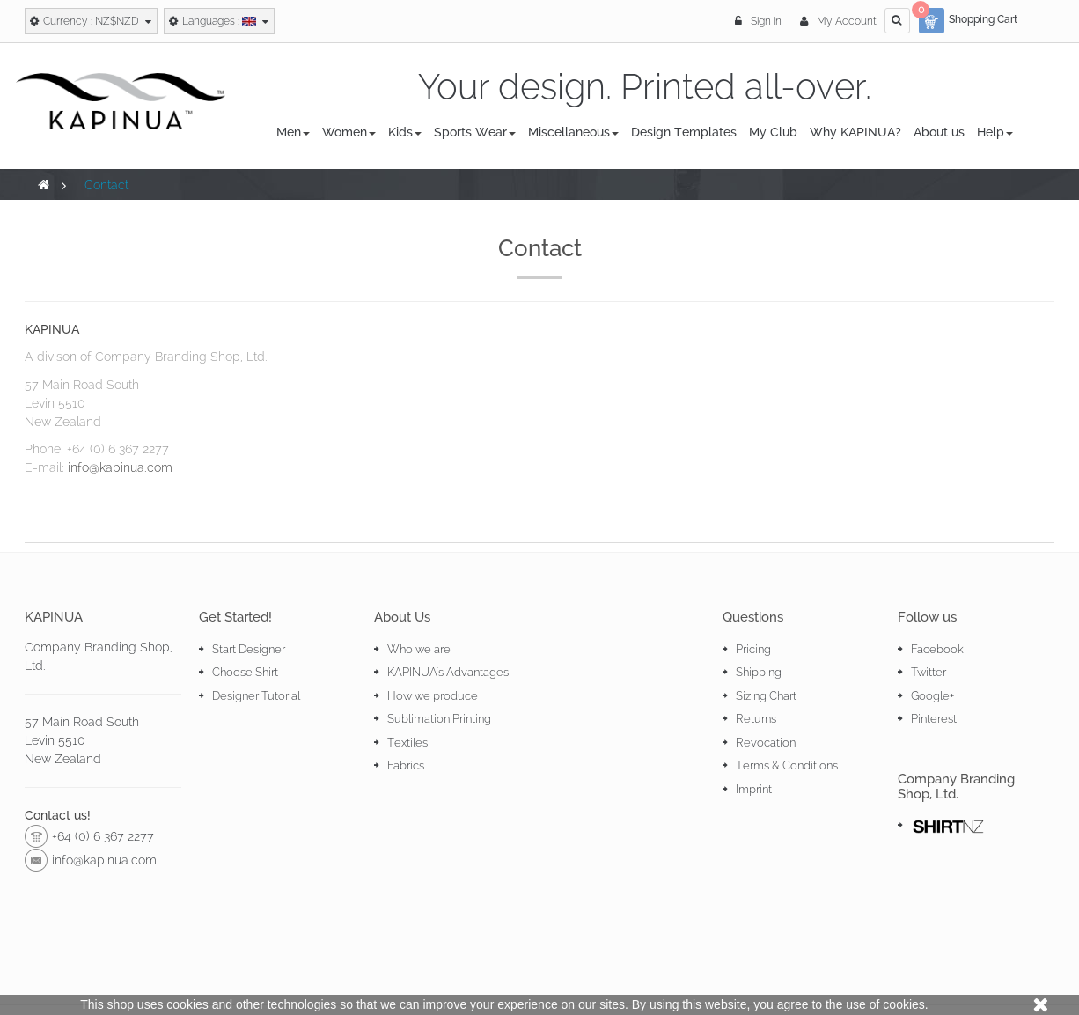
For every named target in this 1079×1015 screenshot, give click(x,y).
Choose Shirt (245, 672)
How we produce (432, 695)
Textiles (407, 742)
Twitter (928, 672)
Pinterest (934, 718)
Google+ (932, 695)
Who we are (419, 649)
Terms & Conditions (787, 765)
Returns (756, 718)
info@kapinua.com (120, 467)
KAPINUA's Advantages (448, 672)
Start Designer (248, 649)
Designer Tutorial (256, 695)
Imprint (754, 789)
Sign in (759, 21)
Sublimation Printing (439, 718)
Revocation (766, 742)
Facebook (937, 649)
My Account (838, 21)
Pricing (753, 649)
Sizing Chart (766, 695)
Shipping (759, 672)
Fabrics (405, 765)
